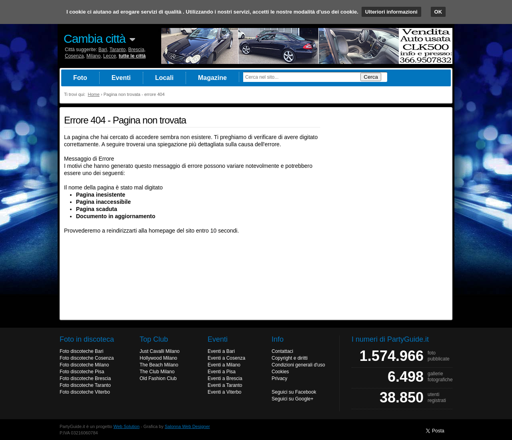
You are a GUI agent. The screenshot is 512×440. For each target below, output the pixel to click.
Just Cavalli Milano (160, 351)
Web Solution (127, 426)
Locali (164, 77)
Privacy (279, 378)
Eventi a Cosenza (226, 358)
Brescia (136, 49)
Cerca (371, 77)
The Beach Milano (159, 365)
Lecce (109, 56)
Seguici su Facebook (294, 392)
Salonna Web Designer (187, 426)
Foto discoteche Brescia (85, 378)
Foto (80, 77)
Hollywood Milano (158, 358)
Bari (102, 49)
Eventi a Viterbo (225, 392)
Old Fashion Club (158, 378)
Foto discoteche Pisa (82, 371)
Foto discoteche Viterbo (85, 392)
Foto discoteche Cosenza (87, 358)
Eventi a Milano (224, 365)
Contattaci (282, 351)
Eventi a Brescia (225, 378)
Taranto (118, 49)
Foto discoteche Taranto (85, 385)
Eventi (121, 77)
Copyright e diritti (290, 358)
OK (438, 12)
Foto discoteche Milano (84, 365)
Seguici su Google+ (292, 399)
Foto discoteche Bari (81, 351)
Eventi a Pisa (222, 371)
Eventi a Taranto (225, 385)
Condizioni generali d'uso (298, 365)
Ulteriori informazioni (391, 12)
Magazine (212, 77)
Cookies (280, 371)
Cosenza (74, 56)
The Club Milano (157, 371)
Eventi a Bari (221, 351)
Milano (93, 56)
